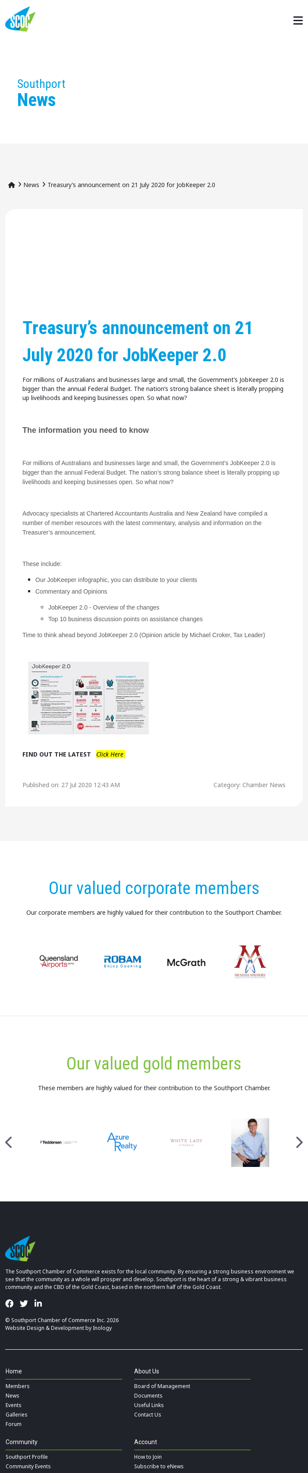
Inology (102, 1328)
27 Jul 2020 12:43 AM (90, 785)
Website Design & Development (44, 1328)
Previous (9, 1142)
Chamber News (264, 785)
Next (299, 1142)
